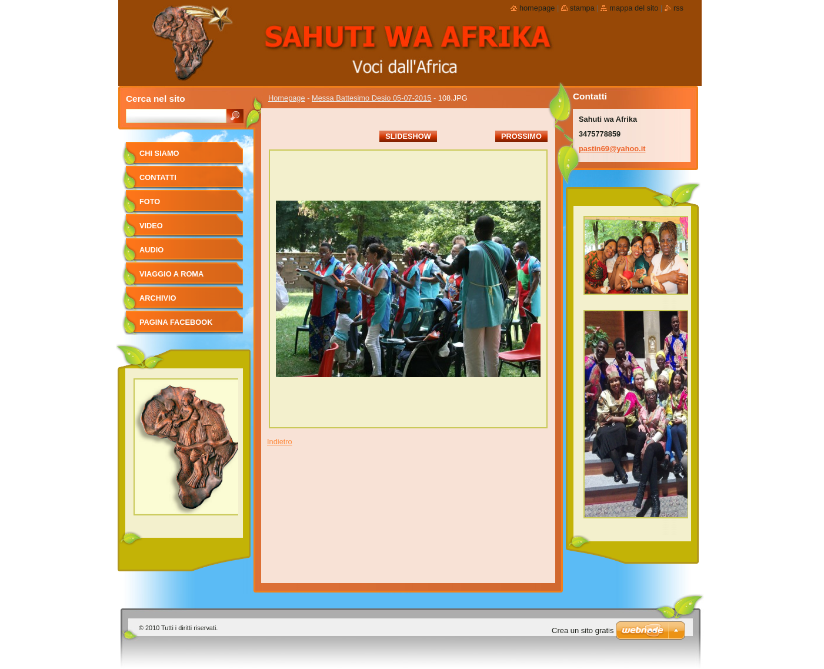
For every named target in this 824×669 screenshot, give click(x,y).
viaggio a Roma (171, 273)
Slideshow (408, 136)
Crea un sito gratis (583, 630)
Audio (151, 249)
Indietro (279, 441)
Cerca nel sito (155, 99)
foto (149, 201)
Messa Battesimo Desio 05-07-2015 (371, 98)
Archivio (157, 298)
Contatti (157, 177)
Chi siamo (159, 153)
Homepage (286, 98)
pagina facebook (175, 322)
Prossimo (521, 136)
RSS (678, 8)
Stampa (582, 8)
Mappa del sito (633, 8)
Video (151, 225)
